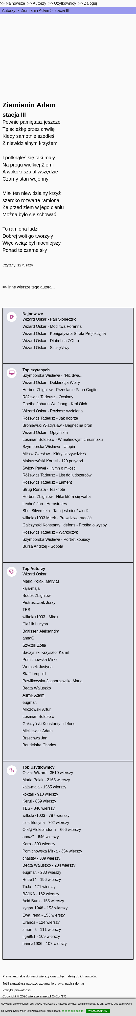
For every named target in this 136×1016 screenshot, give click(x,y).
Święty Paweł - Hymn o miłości (49, 468)
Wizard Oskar (34, 574)
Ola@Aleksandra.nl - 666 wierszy (52, 829)
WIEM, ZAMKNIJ (97, 1011)
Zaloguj (90, 3)
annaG (28, 638)
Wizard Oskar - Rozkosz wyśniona (53, 411)
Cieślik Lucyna (35, 624)
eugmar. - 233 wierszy (42, 872)
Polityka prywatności (16, 990)
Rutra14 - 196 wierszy (42, 879)
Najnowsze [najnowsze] (15, 3)
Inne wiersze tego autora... (31, 287)
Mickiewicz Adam (38, 731)
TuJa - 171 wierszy (39, 887)
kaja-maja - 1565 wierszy (44, 787)
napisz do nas (75, 983)
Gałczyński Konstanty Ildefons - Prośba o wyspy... (66, 525)
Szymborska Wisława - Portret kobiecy (56, 539)
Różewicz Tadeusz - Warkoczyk (50, 532)
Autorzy (8, 10)
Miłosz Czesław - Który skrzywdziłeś (54, 454)
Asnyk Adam (34, 695)
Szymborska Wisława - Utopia (49, 447)
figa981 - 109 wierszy (41, 936)
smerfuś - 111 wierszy (42, 929)
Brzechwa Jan (35, 738)
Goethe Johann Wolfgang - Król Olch (55, 404)
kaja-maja (31, 588)
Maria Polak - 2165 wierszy (46, 780)
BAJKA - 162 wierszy (41, 894)
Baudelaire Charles (39, 745)
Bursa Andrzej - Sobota (43, 546)
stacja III (62, 10)
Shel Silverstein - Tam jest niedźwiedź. (56, 511)
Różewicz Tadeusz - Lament (47, 482)
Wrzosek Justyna (38, 667)
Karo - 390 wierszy (39, 844)
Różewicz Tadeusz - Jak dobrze (50, 418)
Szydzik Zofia (34, 645)
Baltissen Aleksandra (41, 631)
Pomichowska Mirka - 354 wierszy (52, 851)
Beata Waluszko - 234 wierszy (49, 865)
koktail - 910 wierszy (40, 794)
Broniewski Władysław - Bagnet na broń (57, 425)
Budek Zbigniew (37, 595)
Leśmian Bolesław (38, 716)
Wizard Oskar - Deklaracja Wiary (51, 382)
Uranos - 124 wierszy (41, 922)
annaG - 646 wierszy (41, 837)
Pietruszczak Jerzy (39, 602)
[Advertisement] (68, 51)
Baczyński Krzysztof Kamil (46, 652)
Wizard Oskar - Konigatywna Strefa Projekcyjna (64, 333)
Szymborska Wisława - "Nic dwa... (52, 375)
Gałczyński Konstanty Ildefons (49, 724)
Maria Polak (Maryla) (41, 581)
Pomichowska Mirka (40, 660)
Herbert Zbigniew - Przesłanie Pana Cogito (60, 390)
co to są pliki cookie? (73, 1011)
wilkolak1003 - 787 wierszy (46, 815)
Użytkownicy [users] (65, 3)
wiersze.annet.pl (39, 996)
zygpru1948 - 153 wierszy (45, 908)
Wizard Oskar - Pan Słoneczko (49, 319)
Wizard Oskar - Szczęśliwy (46, 348)
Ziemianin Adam (35, 10)
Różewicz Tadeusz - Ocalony (48, 397)
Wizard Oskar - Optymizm (45, 432)
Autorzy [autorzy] (39, 3)
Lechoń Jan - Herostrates (45, 504)
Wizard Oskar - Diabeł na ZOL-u (51, 341)
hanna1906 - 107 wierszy (45, 944)
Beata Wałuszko (37, 688)
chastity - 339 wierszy (41, 858)
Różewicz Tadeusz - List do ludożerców (57, 475)
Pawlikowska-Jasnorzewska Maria (53, 681)
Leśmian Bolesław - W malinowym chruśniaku (63, 439)
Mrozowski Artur (37, 709)
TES (26, 610)
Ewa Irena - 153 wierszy (44, 915)
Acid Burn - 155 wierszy (43, 901)
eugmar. (30, 702)
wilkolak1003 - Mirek (40, 617)
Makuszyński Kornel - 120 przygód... (54, 461)
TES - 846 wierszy (39, 808)
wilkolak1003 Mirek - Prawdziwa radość (57, 518)
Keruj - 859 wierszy (39, 801)
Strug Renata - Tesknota (44, 489)
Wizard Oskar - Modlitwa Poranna (52, 326)
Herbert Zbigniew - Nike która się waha (57, 497)
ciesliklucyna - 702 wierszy (46, 823)
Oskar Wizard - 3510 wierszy (48, 773)
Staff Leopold (34, 674)
